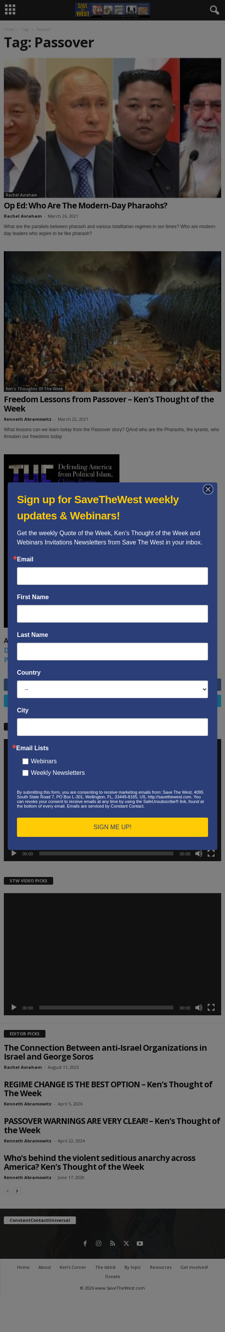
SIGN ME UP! (113, 827)
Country (28, 673)
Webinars (44, 761)
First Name (33, 597)
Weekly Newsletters (58, 772)
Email (25, 559)
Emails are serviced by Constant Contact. (106, 806)
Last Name (32, 635)
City (23, 710)
